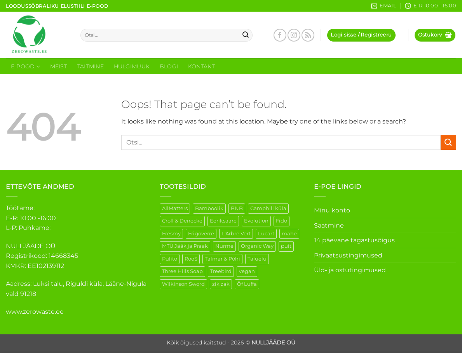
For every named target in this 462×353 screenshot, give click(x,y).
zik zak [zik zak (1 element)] (221, 284)
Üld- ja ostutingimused (350, 270)
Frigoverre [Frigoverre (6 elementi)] (201, 233)
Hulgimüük (132, 66)
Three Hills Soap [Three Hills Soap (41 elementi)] (182, 271)
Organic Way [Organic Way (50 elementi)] (257, 246)
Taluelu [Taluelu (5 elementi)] (257, 259)
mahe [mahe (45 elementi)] (289, 233)
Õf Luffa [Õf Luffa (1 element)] (247, 284)
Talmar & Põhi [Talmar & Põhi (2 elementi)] (222, 259)
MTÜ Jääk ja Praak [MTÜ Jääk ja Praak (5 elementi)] (185, 246)
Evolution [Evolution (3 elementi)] (256, 221)
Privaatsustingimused (348, 255)
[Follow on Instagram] (294, 35)
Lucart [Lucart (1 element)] (266, 233)
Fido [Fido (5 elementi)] (281, 221)
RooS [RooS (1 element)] (191, 259)
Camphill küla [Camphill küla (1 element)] (268, 208)
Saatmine (329, 225)
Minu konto (332, 210)
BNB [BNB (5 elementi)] (237, 208)
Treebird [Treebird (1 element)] (221, 271)
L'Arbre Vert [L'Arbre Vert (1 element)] (236, 233)
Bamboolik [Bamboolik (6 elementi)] (209, 208)
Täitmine (90, 66)
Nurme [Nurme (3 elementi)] (224, 246)
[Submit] (245, 35)
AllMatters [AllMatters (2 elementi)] (175, 208)
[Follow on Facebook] (280, 35)
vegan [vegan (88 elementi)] (247, 271)
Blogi (169, 66)
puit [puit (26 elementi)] (286, 246)
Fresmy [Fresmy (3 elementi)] (171, 233)
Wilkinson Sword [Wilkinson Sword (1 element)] (183, 284)
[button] (361, 35)
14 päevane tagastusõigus (354, 240)
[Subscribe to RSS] (308, 35)
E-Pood (25, 66)
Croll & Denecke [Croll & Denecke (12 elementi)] (182, 221)
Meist (58, 66)
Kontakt (201, 66)
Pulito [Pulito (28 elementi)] (169, 259)
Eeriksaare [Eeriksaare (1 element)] (223, 221)
